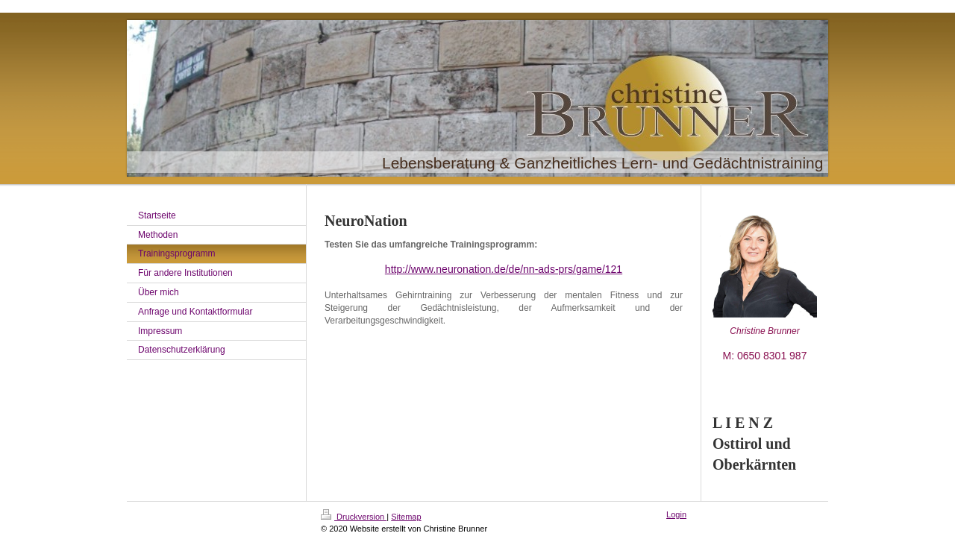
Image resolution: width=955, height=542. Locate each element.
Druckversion (353, 516)
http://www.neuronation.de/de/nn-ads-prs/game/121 (503, 269)
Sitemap (406, 516)
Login (676, 514)
